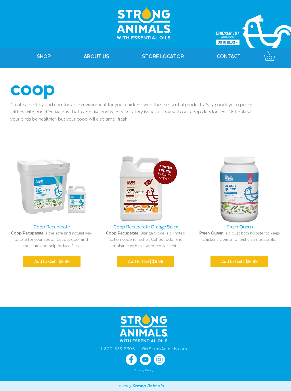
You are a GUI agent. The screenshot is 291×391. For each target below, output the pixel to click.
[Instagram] (159, 359)
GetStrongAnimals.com (164, 349)
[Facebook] (131, 359)
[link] (274, 56)
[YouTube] (145, 359)
